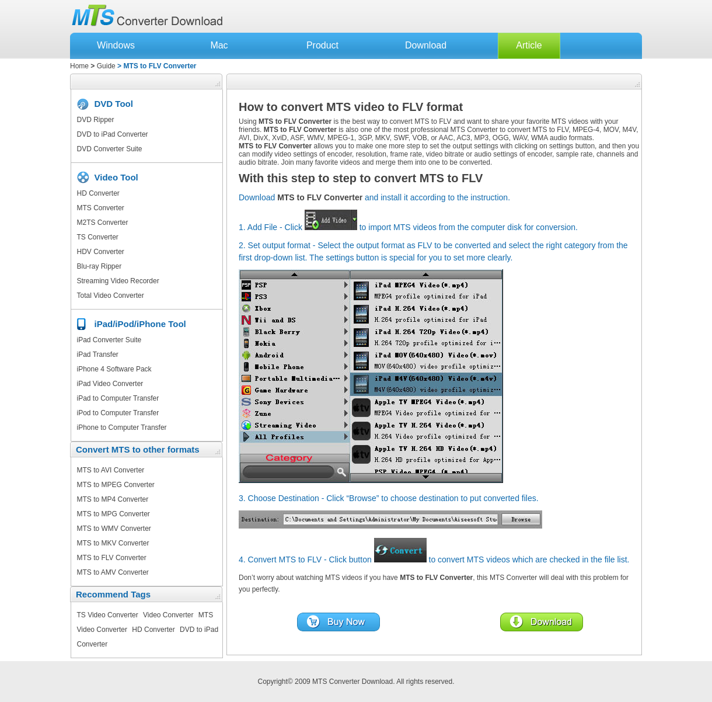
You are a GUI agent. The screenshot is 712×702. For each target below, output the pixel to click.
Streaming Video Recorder (118, 281)
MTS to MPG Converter (113, 514)
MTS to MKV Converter (113, 543)
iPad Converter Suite (109, 340)
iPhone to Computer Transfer (122, 427)
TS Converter (97, 237)
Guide (106, 66)
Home (79, 66)
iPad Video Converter (110, 384)
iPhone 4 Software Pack (114, 369)
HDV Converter (100, 252)
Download (425, 45)
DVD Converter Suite (109, 149)
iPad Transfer (97, 354)
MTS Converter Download (352, 681)
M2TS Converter (102, 222)
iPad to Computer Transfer (118, 398)
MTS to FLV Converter (111, 558)
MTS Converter (100, 208)
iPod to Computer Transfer (118, 413)
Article (529, 45)
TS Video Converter (107, 615)
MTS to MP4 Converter (113, 499)
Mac (219, 45)
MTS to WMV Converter (114, 528)
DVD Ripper (95, 120)
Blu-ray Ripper (99, 266)
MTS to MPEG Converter (116, 485)
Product (322, 45)
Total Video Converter (110, 295)
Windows (116, 45)
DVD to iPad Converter (112, 134)
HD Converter (98, 193)
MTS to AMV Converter (113, 572)
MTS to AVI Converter (111, 470)
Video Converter (168, 615)
